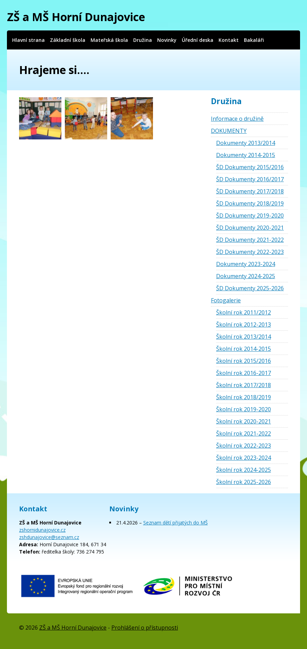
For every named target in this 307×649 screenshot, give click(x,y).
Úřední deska (197, 40)
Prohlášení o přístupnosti (144, 627)
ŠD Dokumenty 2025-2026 (250, 288)
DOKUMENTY (229, 131)
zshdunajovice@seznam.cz (49, 537)
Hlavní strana (28, 40)
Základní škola (67, 40)
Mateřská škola (109, 40)
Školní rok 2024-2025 (243, 470)
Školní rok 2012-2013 (243, 324)
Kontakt (229, 40)
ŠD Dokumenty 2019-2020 (250, 215)
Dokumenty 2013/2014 (245, 143)
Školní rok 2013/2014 (243, 336)
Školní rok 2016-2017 (243, 373)
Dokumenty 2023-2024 (245, 264)
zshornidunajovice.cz (42, 530)
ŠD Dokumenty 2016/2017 (250, 179)
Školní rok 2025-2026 (243, 482)
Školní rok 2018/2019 (243, 397)
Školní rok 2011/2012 (243, 312)
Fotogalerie (226, 300)
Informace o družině (237, 118)
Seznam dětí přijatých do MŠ (175, 522)
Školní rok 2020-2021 (243, 421)
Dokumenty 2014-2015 (245, 155)
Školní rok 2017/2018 (243, 385)
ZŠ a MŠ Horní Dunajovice (76, 16)
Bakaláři (254, 40)
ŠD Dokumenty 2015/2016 (250, 167)
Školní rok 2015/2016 (243, 361)
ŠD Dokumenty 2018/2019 (250, 203)
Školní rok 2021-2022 (243, 433)
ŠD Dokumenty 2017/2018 (250, 191)
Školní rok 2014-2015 (243, 349)
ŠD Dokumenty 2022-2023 (250, 252)
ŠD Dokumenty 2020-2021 (250, 227)
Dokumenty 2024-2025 (245, 276)
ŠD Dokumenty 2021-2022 (250, 240)
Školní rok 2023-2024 (243, 457)
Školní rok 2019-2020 (243, 409)
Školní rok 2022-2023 (243, 445)
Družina (142, 40)
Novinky (167, 40)
